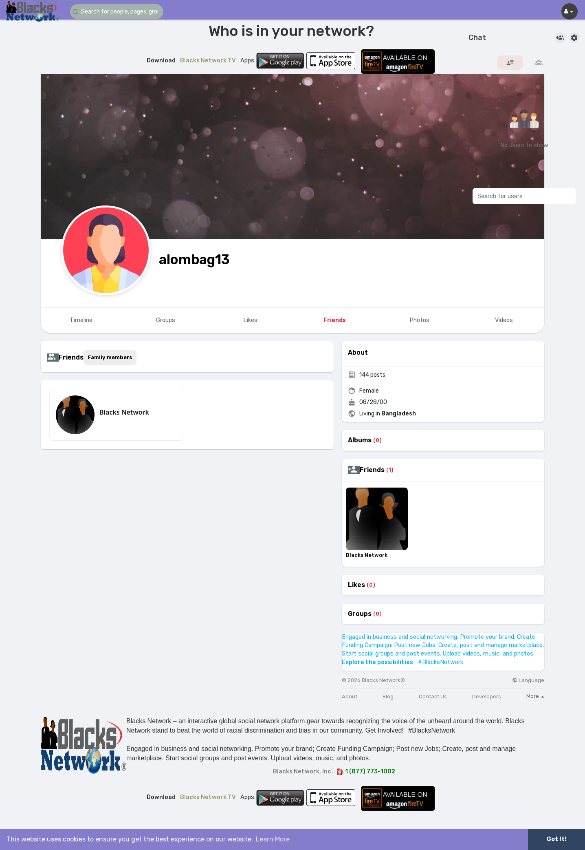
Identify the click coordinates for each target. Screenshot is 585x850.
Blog (388, 696)
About (349, 696)
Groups (360, 614)
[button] (119, 11)
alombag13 (194, 259)
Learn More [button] (273, 839)
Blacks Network (124, 412)
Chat (477, 38)
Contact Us (433, 696)
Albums (360, 440)
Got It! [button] (556, 839)
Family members (110, 357)
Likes (356, 585)
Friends (372, 470)
